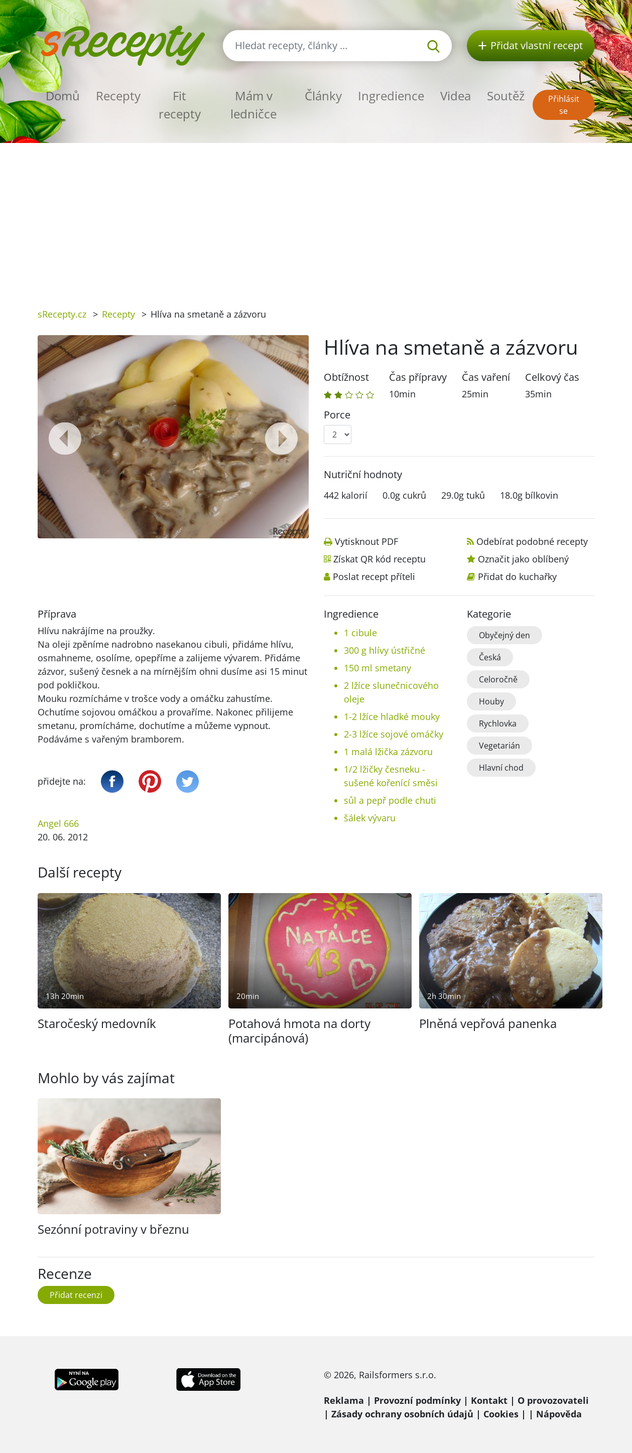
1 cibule (360, 633)
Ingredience (391, 95)
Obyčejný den (504, 635)
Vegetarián (499, 745)
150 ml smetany (377, 668)
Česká (490, 657)
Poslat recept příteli (374, 576)
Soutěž (506, 95)
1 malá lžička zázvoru (388, 752)
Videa (455, 95)
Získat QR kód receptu (379, 559)
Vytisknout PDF (366, 541)
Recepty (118, 95)
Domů (63, 95)
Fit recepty (180, 104)
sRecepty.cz (62, 314)
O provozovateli (553, 1400)
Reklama (344, 1400)
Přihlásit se (563, 104)
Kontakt (489, 1400)
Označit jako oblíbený (523, 559)
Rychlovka (498, 723)
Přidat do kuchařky (517, 576)
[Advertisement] (316, 218)
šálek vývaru (370, 818)
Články (323, 95)
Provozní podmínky (417, 1400)
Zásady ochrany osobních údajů (402, 1414)
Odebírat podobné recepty (532, 541)
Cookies (501, 1414)
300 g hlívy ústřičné (384, 650)
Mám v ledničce (253, 104)
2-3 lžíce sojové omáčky (393, 734)
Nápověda (559, 1414)
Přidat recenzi (76, 1294)
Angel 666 (58, 823)
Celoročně (498, 679)
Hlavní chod (501, 767)
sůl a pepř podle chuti (390, 800)
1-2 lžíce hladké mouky (392, 716)
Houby (491, 701)
